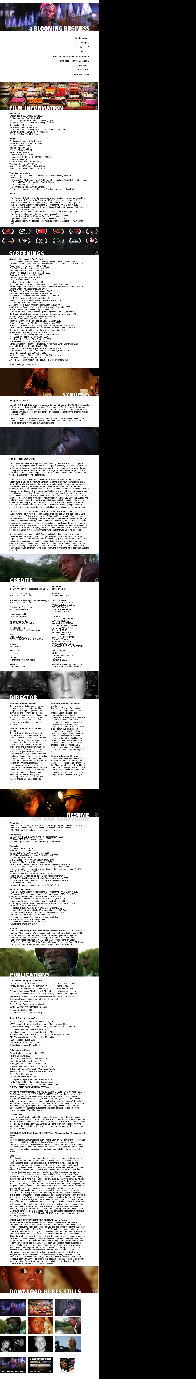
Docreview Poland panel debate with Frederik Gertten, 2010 (36, 999)
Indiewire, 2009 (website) (20, 1001)
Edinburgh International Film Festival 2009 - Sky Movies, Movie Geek (40, 1035)
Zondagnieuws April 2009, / (22, 1079)
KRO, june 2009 (39, 1064)
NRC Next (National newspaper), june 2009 (28, 1058)
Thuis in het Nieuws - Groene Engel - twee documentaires (35, 1085)
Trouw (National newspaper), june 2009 (27, 1053)
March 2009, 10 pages (67, 994)
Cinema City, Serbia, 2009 (21, 1010)
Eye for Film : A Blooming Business (26, 983)
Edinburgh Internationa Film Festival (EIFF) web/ (31, 991)
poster (53, 1069)
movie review (62, 986)
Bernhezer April (41, 1079)
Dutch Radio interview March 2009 (25, 1045)
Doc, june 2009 (23, 1056)
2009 (50, 1079)
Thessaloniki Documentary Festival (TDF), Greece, (32, 994)
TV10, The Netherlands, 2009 (22, 1040)
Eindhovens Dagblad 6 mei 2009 (24, 1077)
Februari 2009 (47, 1066)
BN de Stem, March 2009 (21, 1074)
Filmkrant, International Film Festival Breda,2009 (31, 1071)
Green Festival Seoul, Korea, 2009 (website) (29, 1004)
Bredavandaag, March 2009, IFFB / (25, 1066)
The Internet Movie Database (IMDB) (26, 1013)
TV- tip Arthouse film (18, 1082)
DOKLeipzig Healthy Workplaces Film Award (29, 988)
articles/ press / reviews (67, 991)
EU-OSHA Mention (65, 988)
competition (19, 261)
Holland (13, 1056)
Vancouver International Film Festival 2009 (28, 986)
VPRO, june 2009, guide (20, 1064)
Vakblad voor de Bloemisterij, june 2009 (27, 1061)
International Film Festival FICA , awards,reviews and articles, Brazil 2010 (42, 996)
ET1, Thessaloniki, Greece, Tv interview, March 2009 (33, 1037)
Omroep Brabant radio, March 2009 (25, 1042)
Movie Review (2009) (66, 983)
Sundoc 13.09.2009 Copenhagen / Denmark (29, 1007)
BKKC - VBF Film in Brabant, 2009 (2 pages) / (30, 1069)
